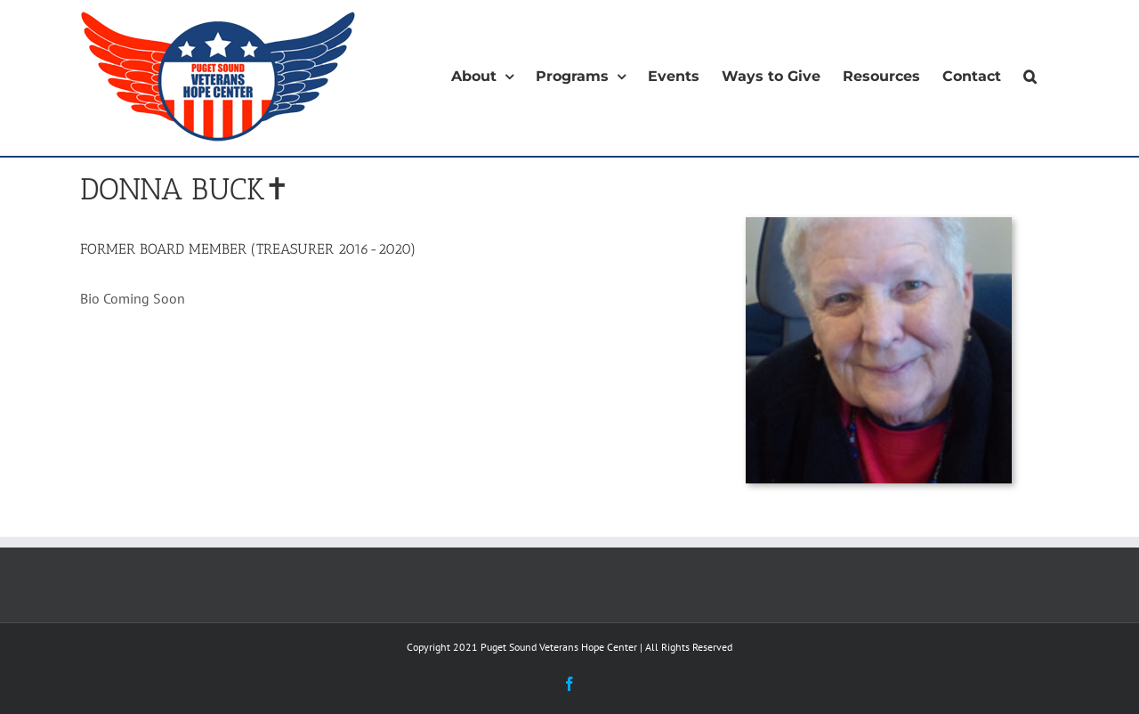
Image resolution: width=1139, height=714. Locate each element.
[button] (1030, 76)
